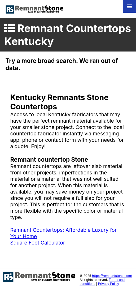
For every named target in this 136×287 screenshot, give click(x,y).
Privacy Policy (108, 284)
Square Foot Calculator (37, 242)
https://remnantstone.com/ (112, 276)
